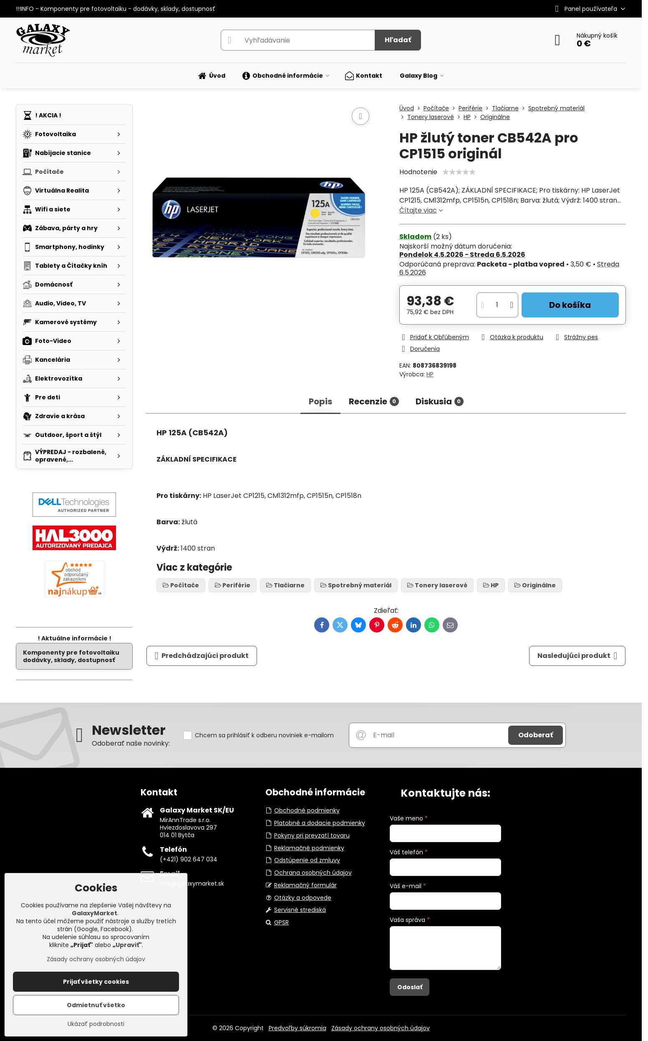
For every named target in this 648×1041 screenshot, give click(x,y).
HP (430, 374)
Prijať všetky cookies (96, 982)
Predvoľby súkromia (297, 1028)
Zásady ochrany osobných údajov (380, 1028)
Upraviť (127, 945)
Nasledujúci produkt (577, 656)
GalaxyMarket (94, 913)
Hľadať (398, 40)
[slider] (459, 172)
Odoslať (409, 987)
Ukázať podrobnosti (96, 1024)
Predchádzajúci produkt (202, 656)
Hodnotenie (418, 172)
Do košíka (570, 305)
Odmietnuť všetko (96, 1005)
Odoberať (535, 735)
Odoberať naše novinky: (131, 743)
